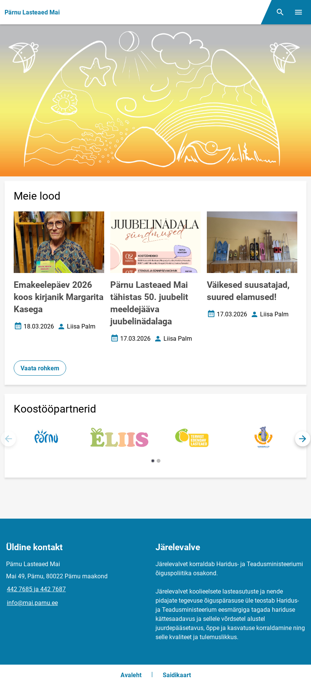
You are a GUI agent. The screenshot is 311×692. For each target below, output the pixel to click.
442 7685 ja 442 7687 (36, 589)
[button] (302, 438)
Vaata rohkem (40, 368)
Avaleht (131, 675)
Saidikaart (177, 675)
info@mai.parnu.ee (32, 602)
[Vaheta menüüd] (298, 12)
